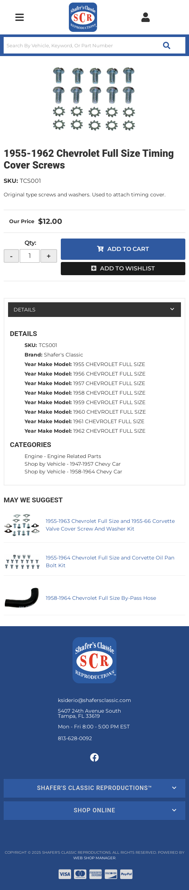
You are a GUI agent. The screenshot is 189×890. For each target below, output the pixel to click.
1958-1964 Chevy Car (96, 471)
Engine (33, 456)
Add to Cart (128, 248)
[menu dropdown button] (19, 17)
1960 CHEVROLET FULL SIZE (109, 412)
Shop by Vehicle (45, 464)
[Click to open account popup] (145, 17)
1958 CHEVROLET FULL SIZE (109, 392)
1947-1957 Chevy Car (95, 464)
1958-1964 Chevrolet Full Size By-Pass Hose (101, 598)
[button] (94, 45)
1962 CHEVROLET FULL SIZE (109, 431)
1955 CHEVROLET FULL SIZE (109, 364)
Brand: (33, 354)
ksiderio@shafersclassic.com (94, 700)
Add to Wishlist (127, 268)
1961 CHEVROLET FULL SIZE (108, 421)
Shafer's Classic (63, 354)
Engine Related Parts (74, 456)
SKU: (11, 180)
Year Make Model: (48, 364)
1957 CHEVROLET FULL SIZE (109, 383)
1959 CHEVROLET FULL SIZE (109, 402)
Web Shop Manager (94, 858)
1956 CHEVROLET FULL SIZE (109, 373)
